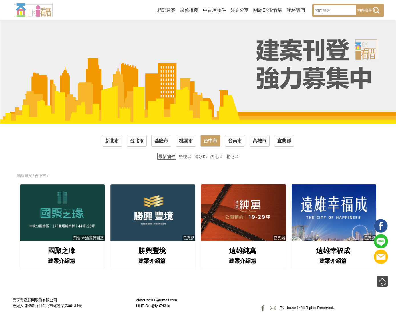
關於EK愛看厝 (267, 9)
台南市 (235, 140)
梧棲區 (185, 156)
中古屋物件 (214, 9)
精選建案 (166, 9)
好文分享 (239, 9)
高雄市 (259, 140)
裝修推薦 (189, 9)
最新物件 (166, 156)
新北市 (112, 140)
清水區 (200, 156)
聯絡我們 (296, 9)
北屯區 (232, 156)
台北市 (137, 140)
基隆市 (161, 140)
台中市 (210, 140)
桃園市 (186, 140)
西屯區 (216, 156)
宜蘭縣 (284, 140)
